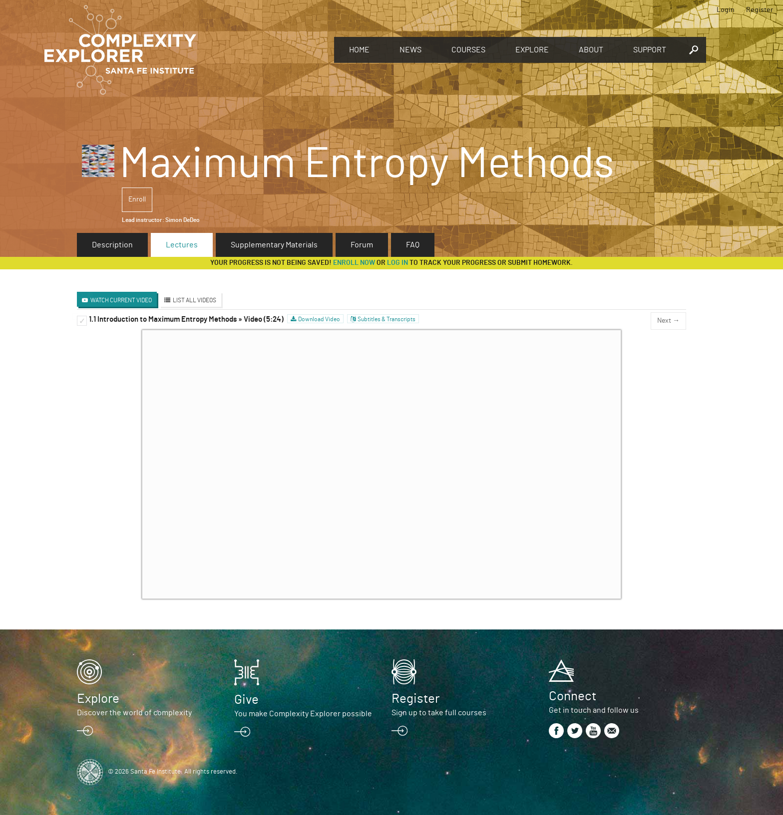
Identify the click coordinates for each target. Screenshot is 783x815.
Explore (532, 50)
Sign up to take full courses (439, 713)
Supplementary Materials (274, 245)
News (410, 50)
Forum (362, 245)
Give (246, 699)
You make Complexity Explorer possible (303, 714)
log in (397, 262)
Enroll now (354, 262)
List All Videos (194, 300)
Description (112, 245)
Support (649, 50)
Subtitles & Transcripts (386, 319)
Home (359, 50)
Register (759, 9)
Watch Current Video (121, 300)
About (591, 50)
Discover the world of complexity (134, 713)
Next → (668, 320)
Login (726, 9)
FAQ (412, 245)
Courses (468, 50)
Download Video (319, 319)
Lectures (182, 245)
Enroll (137, 199)
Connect (572, 696)
